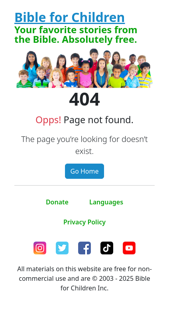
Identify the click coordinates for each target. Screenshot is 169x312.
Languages (106, 202)
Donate (57, 202)
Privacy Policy (84, 222)
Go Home (84, 171)
